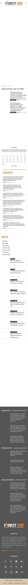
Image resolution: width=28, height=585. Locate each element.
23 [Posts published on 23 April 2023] (3, 162)
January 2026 (5, 245)
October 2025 (5, 252)
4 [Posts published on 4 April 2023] (10, 155)
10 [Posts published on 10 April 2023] (6, 157)
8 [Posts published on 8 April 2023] (24, 155)
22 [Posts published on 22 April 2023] (24, 159)
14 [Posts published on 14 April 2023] (21, 157)
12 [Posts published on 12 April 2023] (14, 157)
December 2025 (6, 247)
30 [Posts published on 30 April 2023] (3, 164)
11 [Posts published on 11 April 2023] (10, 157)
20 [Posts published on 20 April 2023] (17, 159)
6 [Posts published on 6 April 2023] (17, 155)
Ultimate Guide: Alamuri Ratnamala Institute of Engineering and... (16, 335)
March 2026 (5, 243)
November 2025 (6, 250)
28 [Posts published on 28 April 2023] (21, 162)
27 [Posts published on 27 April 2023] (17, 162)
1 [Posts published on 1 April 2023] (24, 153)
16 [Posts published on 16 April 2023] (3, 159)
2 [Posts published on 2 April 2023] (3, 155)
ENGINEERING (13, 99)
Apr (9, 86)
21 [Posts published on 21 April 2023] (21, 159)
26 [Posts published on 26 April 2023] (14, 162)
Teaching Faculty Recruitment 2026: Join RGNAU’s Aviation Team (17, 304)
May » (15, 166)
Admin (18, 99)
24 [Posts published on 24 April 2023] (6, 162)
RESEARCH (12, 258)
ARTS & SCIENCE (14, 279)
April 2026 (4, 241)
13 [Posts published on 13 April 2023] (17, 157)
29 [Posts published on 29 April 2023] (24, 162)
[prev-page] (4, 231)
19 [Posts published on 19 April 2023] (14, 159)
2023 (6, 86)
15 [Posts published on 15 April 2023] (24, 157)
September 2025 (6, 254)
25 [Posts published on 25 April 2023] (10, 162)
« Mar (12, 166)
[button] (25, 3)
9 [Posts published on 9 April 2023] (3, 157)
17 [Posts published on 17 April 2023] (6, 159)
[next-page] (6, 231)
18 (11, 86)
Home (2, 86)
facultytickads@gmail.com (13, 550)
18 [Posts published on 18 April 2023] (10, 159)
